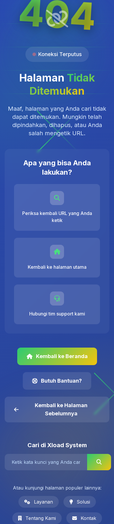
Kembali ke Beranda (57, 356)
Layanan (38, 502)
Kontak (84, 518)
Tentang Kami (37, 518)
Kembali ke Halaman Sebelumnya (50, 409)
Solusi (79, 502)
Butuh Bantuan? (57, 381)
